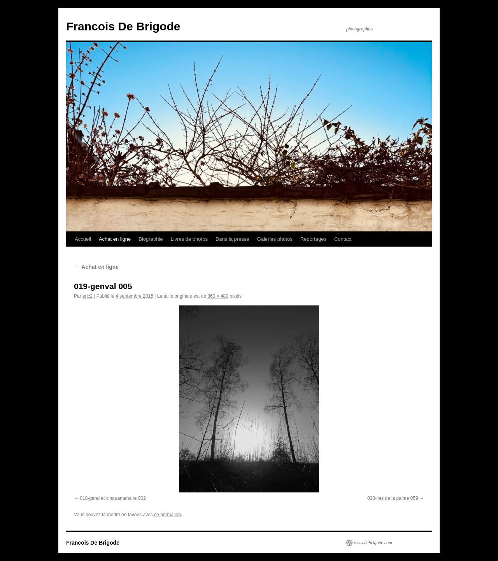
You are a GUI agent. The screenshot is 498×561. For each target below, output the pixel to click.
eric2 (87, 296)
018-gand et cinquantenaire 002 (113, 498)
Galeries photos (275, 239)
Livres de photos (188, 239)
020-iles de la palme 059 (392, 498)
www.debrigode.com (373, 542)
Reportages (313, 239)
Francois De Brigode (123, 26)
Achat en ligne (115, 239)
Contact (343, 239)
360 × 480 (217, 296)
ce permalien (167, 514)
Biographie (151, 239)
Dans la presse (232, 239)
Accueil (83, 239)
